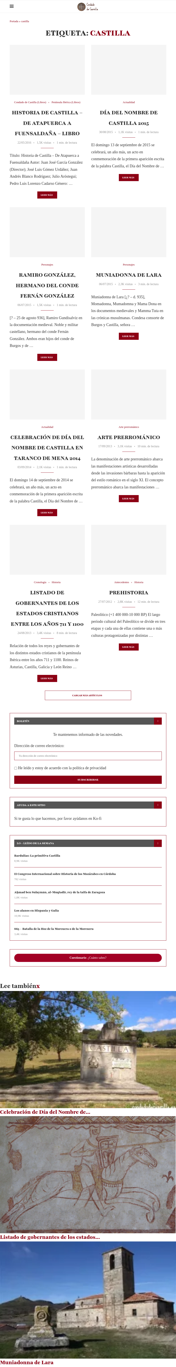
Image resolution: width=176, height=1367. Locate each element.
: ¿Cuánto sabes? (87, 958)
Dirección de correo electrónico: (39, 746)
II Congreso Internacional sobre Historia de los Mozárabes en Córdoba (65, 874)
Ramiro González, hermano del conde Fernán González (47, 285)
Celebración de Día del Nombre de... (45, 1112)
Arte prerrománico (128, 437)
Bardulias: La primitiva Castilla (37, 856)
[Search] (164, 6)
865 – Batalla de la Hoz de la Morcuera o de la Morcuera (54, 929)
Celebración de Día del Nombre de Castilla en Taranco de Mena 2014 (47, 448)
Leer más (47, 195)
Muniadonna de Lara (129, 275)
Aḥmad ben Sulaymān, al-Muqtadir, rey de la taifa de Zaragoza (60, 892)
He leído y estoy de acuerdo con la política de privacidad (60, 768)
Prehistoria (128, 592)
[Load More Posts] (88, 695)
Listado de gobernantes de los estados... (50, 1237)
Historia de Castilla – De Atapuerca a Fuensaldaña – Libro (47, 123)
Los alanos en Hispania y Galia (36, 911)
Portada (14, 21)
